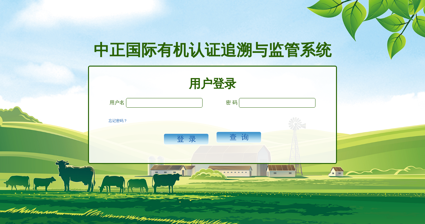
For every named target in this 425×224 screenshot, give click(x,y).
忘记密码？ (118, 121)
